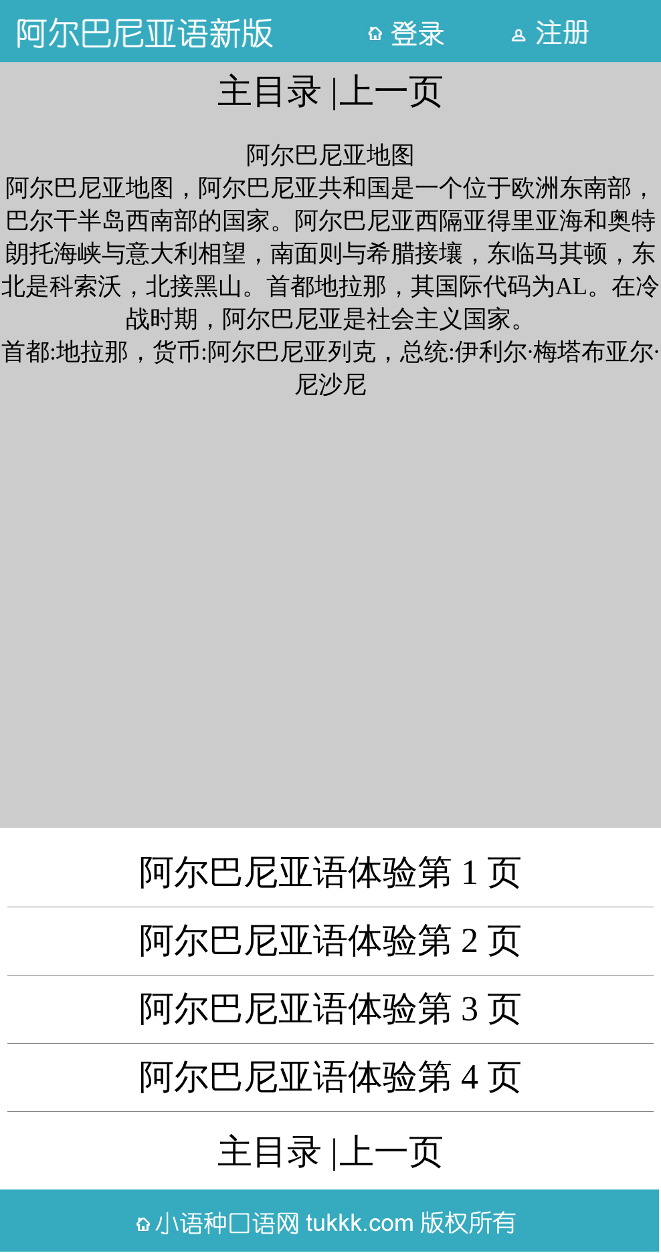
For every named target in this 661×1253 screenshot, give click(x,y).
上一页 (391, 91)
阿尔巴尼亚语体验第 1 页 (330, 872)
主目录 (269, 91)
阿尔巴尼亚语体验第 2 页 (330, 940)
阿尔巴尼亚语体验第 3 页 (330, 1009)
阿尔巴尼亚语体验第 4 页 (330, 1077)
